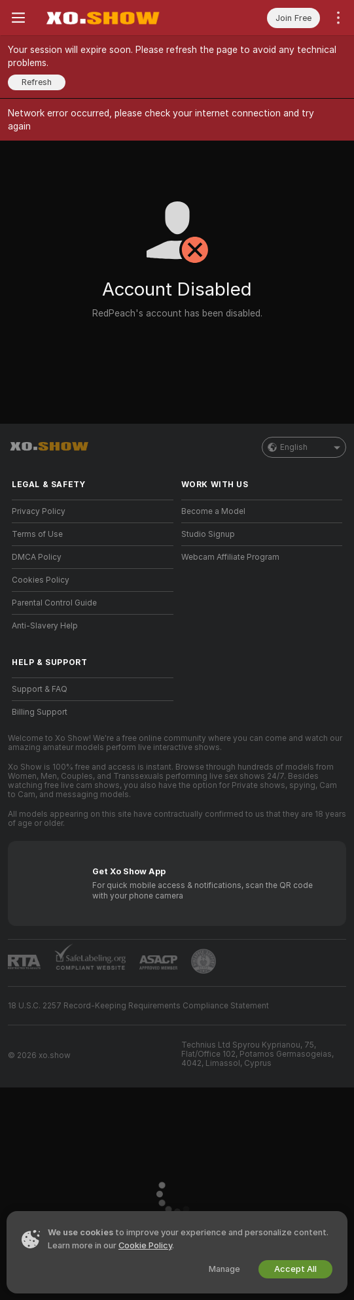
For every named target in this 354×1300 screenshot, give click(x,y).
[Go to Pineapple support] (203, 961)
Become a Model (213, 511)
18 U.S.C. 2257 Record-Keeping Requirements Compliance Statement (138, 1005)
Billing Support (39, 712)
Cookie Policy (145, 1245)
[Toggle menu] (18, 17)
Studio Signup (208, 534)
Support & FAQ (39, 689)
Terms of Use (37, 534)
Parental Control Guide (54, 602)
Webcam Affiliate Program (230, 557)
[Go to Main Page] (102, 17)
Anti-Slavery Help (45, 625)
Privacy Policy (38, 511)
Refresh (37, 82)
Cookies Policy (40, 580)
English (304, 447)
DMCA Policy (37, 557)
